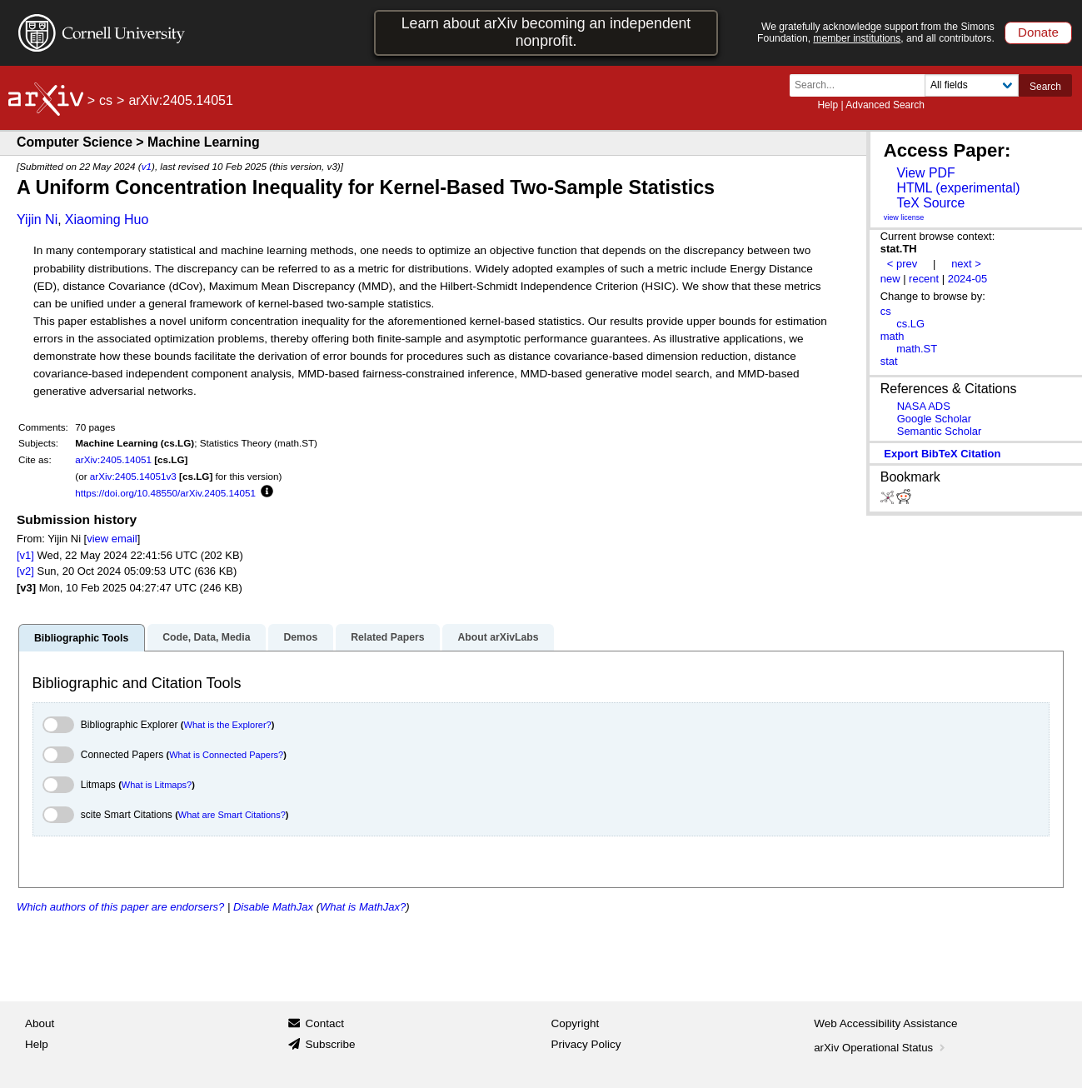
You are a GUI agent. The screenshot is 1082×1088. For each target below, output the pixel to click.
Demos (300, 637)
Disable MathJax (273, 907)
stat (889, 361)
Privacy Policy (586, 1044)
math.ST (916, 348)
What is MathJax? (363, 907)
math (892, 336)
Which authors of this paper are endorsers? (120, 907)
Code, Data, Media (206, 637)
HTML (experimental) (958, 188)
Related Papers (387, 637)
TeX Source (930, 203)
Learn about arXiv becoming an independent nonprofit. (546, 32)
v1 (147, 166)
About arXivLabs (497, 637)
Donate (1038, 32)
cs (105, 100)
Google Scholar (934, 418)
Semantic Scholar (939, 431)
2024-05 (968, 278)
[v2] (25, 571)
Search (1045, 86)
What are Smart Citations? (232, 815)
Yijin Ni (37, 219)
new (890, 278)
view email (112, 538)
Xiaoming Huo (107, 219)
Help (827, 105)
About (39, 1023)
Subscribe (330, 1044)
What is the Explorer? (228, 725)
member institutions (856, 38)
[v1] (25, 555)
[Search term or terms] (862, 85)
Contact (324, 1023)
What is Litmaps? (157, 785)
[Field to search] (972, 85)
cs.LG (910, 323)
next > (966, 263)
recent (924, 278)
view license (904, 217)
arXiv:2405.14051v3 (133, 476)
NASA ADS (923, 406)
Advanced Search (885, 105)
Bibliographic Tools (81, 638)
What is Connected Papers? (226, 755)
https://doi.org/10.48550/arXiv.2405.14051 (165, 492)
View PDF (925, 173)
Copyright (575, 1023)
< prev (902, 263)
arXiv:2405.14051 (113, 459)
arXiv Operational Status (881, 1047)
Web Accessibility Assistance (885, 1023)
